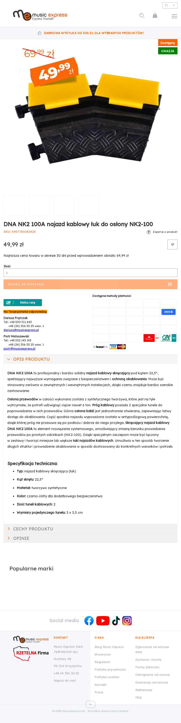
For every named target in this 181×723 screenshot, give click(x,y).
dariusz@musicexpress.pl (21, 330)
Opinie (21, 538)
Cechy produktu (33, 529)
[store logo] (40, 15)
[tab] (90, 358)
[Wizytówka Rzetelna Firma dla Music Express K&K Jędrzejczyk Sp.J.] (31, 653)
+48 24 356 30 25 (66, 673)
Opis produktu (31, 359)
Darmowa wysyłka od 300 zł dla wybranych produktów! (94, 33)
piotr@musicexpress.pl (19, 348)
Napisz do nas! (65, 680)
